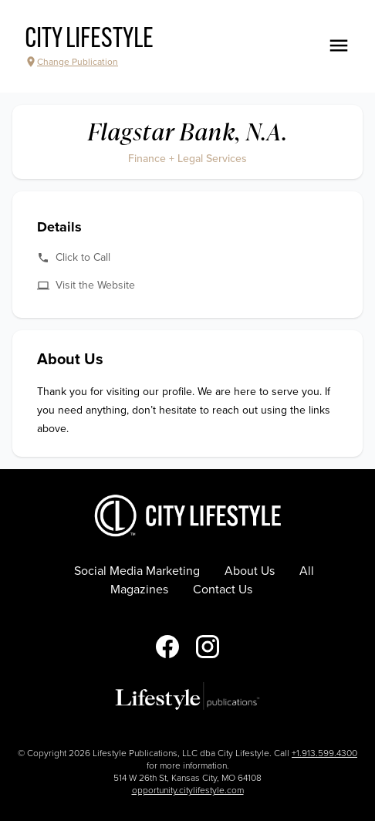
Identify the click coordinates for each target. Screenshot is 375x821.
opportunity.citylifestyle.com (188, 790)
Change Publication (71, 62)
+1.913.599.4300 (324, 753)
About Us (250, 571)
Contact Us (222, 589)
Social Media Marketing (137, 571)
